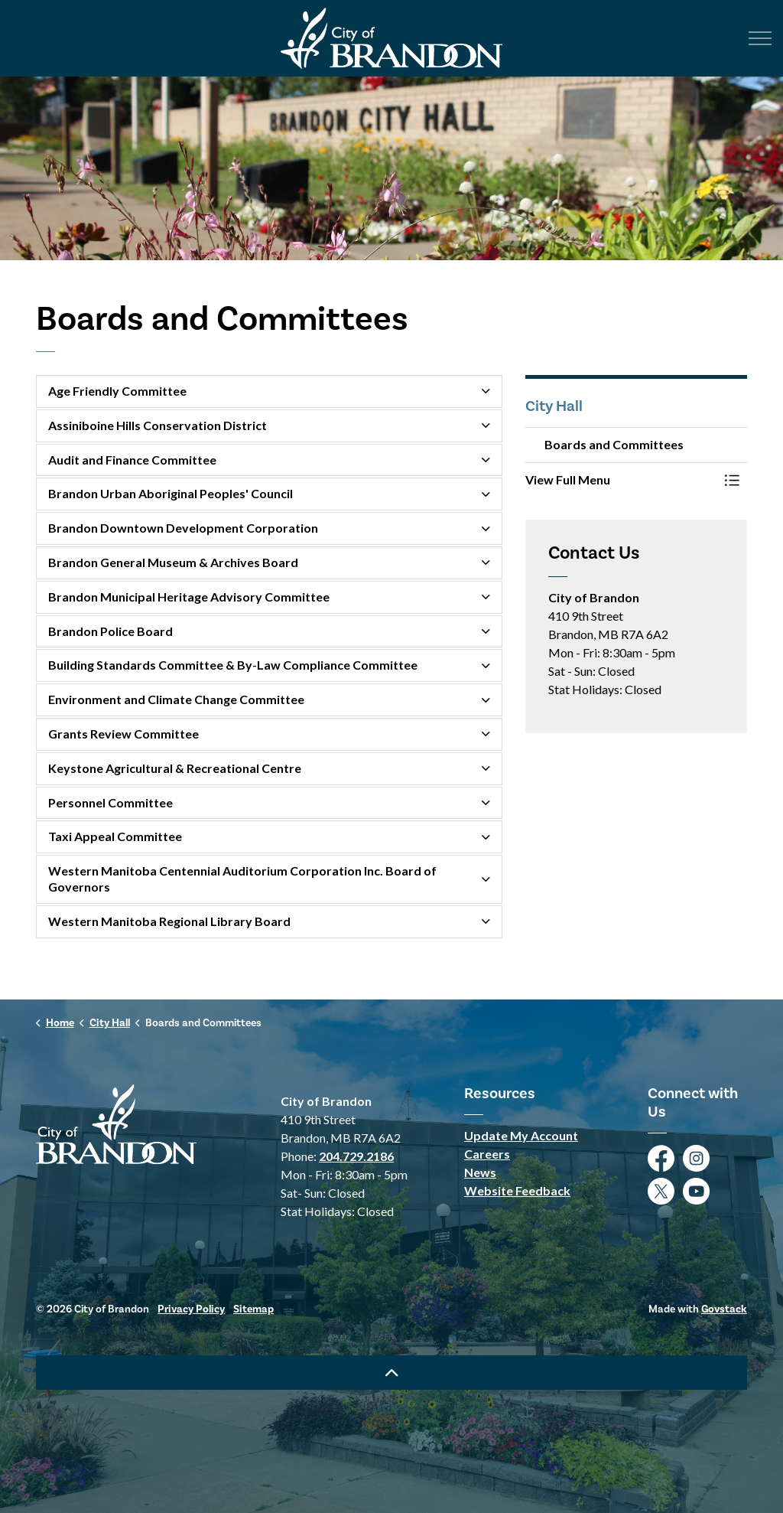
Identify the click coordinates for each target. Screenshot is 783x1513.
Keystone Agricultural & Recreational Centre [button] (174, 768)
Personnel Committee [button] (110, 802)
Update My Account (521, 1135)
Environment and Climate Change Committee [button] (176, 699)
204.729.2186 (356, 1156)
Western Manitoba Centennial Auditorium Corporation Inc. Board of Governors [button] (242, 878)
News (480, 1172)
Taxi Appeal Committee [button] (115, 836)
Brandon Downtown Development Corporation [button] (183, 527)
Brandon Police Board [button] (110, 631)
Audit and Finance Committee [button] (132, 459)
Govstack (724, 1309)
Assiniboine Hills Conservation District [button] (157, 425)
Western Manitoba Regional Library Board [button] (169, 921)
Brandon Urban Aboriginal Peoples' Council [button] (170, 493)
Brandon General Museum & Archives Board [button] (173, 562)
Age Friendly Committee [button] (117, 390)
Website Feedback (517, 1190)
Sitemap (253, 1309)
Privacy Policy (191, 1309)
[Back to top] (391, 1372)
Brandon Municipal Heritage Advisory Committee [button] (189, 596)
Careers (487, 1153)
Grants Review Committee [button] (123, 733)
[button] (620, 480)
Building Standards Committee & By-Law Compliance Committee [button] (232, 664)
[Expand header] (760, 38)
